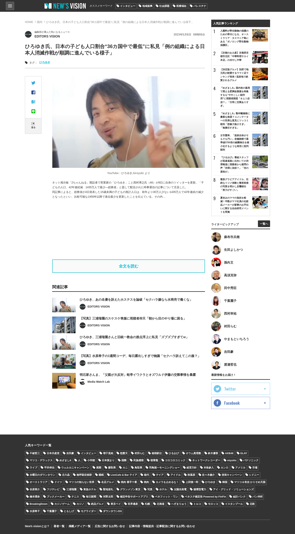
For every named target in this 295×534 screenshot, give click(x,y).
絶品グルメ (97, 503)
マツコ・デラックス (41, 460)
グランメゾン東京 (130, 489)
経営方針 (192, 467)
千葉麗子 (52, 511)
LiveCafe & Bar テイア (124, 474)
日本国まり (108, 460)
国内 (39, 22)
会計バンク (239, 496)
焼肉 (146, 482)
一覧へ (264, 223)
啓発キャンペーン (232, 474)
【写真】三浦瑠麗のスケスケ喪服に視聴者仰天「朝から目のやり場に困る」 (133, 326)
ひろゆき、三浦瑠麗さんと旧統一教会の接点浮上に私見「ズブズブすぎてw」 (134, 344)
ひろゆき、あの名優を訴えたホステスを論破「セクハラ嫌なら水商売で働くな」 (136, 307)
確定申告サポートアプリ (134, 496)
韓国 (224, 482)
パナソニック (251, 460)
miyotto (231, 460)
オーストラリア (38, 482)
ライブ (33, 467)
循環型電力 (199, 489)
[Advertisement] (128, 229)
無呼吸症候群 (84, 474)
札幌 (147, 503)
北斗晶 (66, 474)
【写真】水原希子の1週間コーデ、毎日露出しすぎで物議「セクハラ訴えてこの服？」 (140, 363)
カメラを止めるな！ (167, 482)
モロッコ (213, 503)
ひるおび (174, 453)
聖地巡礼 (108, 489)
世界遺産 (133, 503)
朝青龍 (154, 460)
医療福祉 (181, 6)
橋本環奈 (35, 496)
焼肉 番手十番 (129, 482)
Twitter (230, 389)
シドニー (254, 474)
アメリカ (240, 467)
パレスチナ (199, 6)
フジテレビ (53, 489)
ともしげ (69, 511)
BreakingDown (38, 503)
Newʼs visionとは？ (37, 526)
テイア (160, 474)
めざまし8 (65, 460)
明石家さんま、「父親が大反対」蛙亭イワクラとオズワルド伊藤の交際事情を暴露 (138, 382)
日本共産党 (53, 453)
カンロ (224, 467)
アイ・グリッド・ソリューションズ (233, 489)
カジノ (80, 503)
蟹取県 (112, 467)
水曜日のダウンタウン (42, 474)
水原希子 (35, 511)
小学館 (91, 460)
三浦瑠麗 (71, 489)
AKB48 (229, 453)
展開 (98, 467)
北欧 (252, 503)
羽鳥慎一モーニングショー (164, 467)
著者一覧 (59, 526)
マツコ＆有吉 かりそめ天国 (250, 482)
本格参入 (209, 467)
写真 (149, 489)
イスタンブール (234, 503)
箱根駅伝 (157, 453)
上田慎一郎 (192, 482)
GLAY (243, 453)
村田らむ (140, 453)
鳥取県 (138, 467)
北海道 (160, 503)
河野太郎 (108, 496)
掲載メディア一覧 (80, 526)
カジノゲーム (62, 503)
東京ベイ (116, 503)
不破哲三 (35, 453)
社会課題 (164, 6)
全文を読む (128, 266)
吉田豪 (70, 453)
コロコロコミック (175, 460)
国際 (124, 460)
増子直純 (108, 453)
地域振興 (147, 6)
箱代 (146, 474)
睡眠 (101, 474)
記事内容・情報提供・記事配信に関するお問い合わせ (162, 526)
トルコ (197, 503)
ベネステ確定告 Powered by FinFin (205, 496)
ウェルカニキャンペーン (75, 467)
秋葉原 (191, 474)
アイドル (175, 474)
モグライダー (88, 511)
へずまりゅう (179, 503)
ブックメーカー (56, 496)
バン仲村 (257, 496)
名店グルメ (107, 482)
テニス (75, 496)
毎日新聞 (91, 496)
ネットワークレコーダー (206, 460)
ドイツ (58, 482)
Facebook (232, 403)
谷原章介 (35, 489)
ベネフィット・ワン (166, 496)
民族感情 (138, 460)
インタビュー (127, 6)
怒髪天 (124, 453)
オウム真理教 (193, 453)
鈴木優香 (213, 453)
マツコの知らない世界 (81, 482)
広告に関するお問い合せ (110, 526)
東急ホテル (89, 489)
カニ (125, 467)
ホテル (163, 489)
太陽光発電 (180, 489)
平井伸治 (49, 467)
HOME (29, 22)
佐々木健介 (208, 474)
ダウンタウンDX (112, 511)
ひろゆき (44, 62)
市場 (254, 467)
